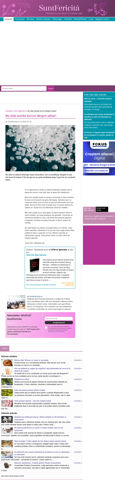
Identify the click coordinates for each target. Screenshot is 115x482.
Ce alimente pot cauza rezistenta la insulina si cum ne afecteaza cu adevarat (99, 116)
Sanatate (8, 19)
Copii (91, 19)
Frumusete (20, 19)
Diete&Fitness (80, 19)
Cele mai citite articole (89, 209)
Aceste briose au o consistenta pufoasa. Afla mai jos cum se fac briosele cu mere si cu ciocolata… (33, 362)
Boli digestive (20, 111)
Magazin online (102, 19)
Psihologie (57, 19)
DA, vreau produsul (33, 285)
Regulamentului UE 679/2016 (56, 331)
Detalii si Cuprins (49, 285)
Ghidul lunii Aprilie (100, 209)
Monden (30, 19)
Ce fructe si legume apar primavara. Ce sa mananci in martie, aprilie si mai (99, 134)
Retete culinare (43, 19)
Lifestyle (68, 19)
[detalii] (77, 360)
